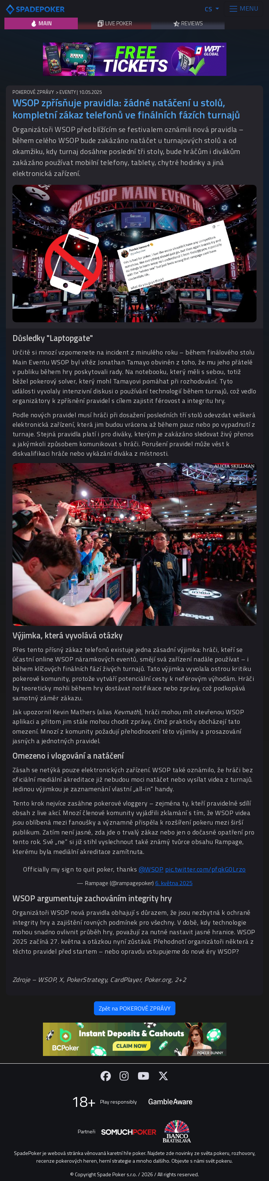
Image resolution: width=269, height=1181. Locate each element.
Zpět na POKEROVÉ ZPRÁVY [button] (135, 1008)
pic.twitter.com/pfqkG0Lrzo (205, 869)
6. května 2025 (174, 883)
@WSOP (151, 869)
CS (209, 9)
